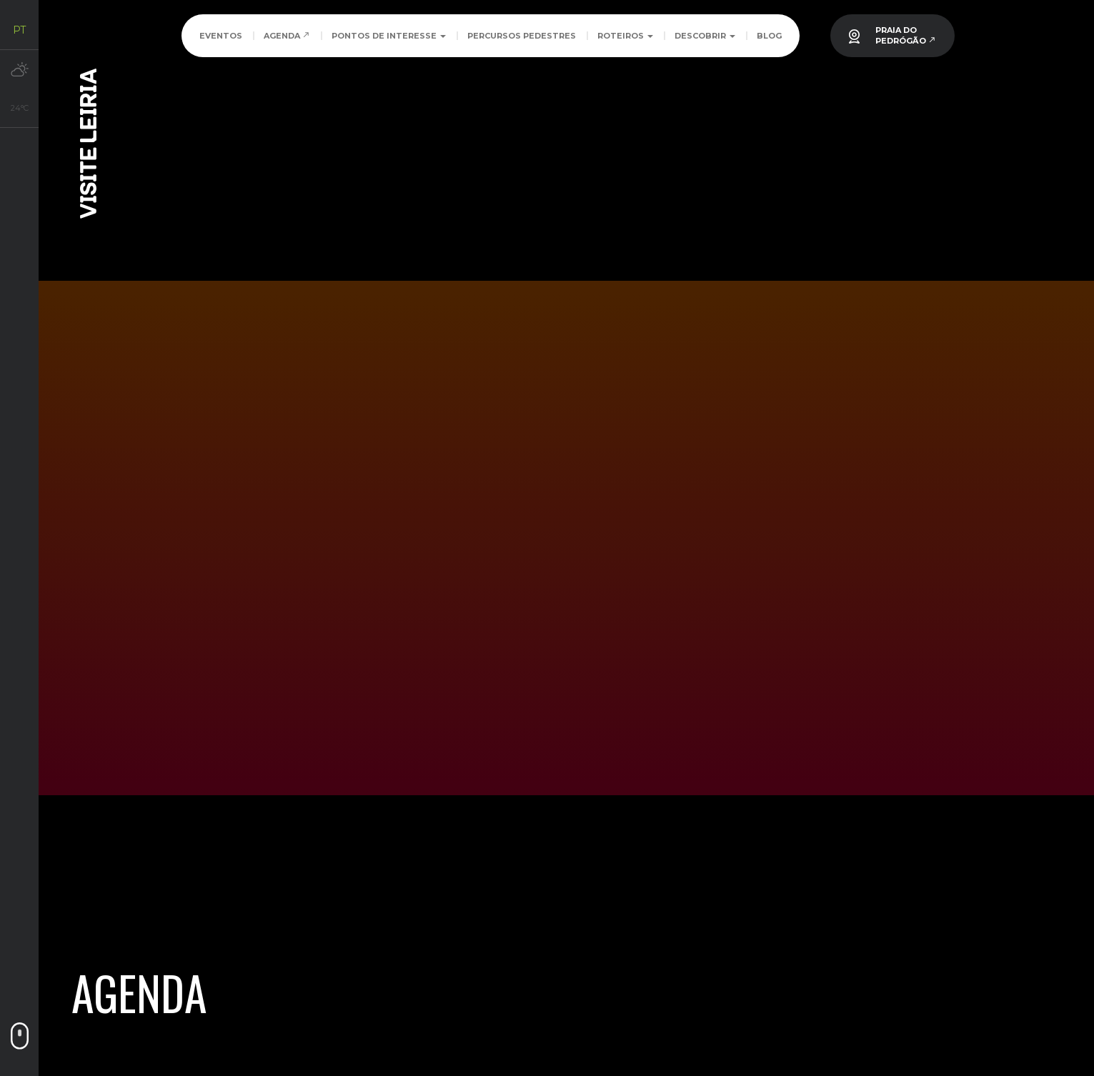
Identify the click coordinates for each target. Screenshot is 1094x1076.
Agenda (287, 36)
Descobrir (705, 36)
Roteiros (625, 36)
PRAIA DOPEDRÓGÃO (905, 35)
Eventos (220, 36)
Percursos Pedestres (521, 36)
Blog (769, 36)
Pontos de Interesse (389, 36)
